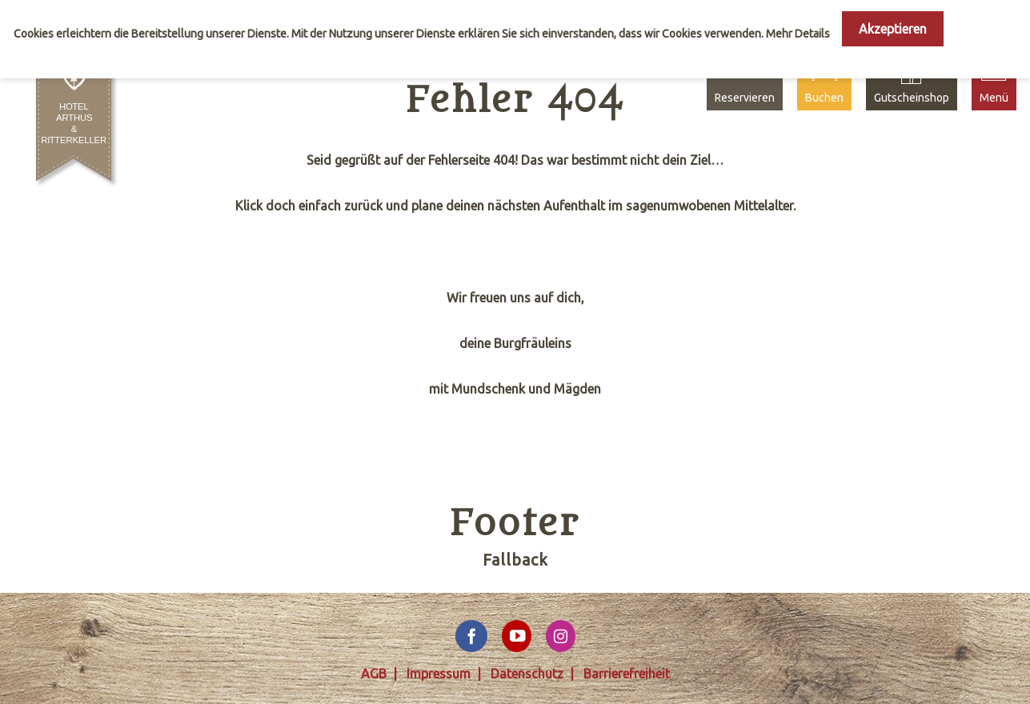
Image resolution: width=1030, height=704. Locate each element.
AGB (374, 673)
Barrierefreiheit (626, 673)
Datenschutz (527, 673)
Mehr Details (798, 33)
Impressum (439, 673)
